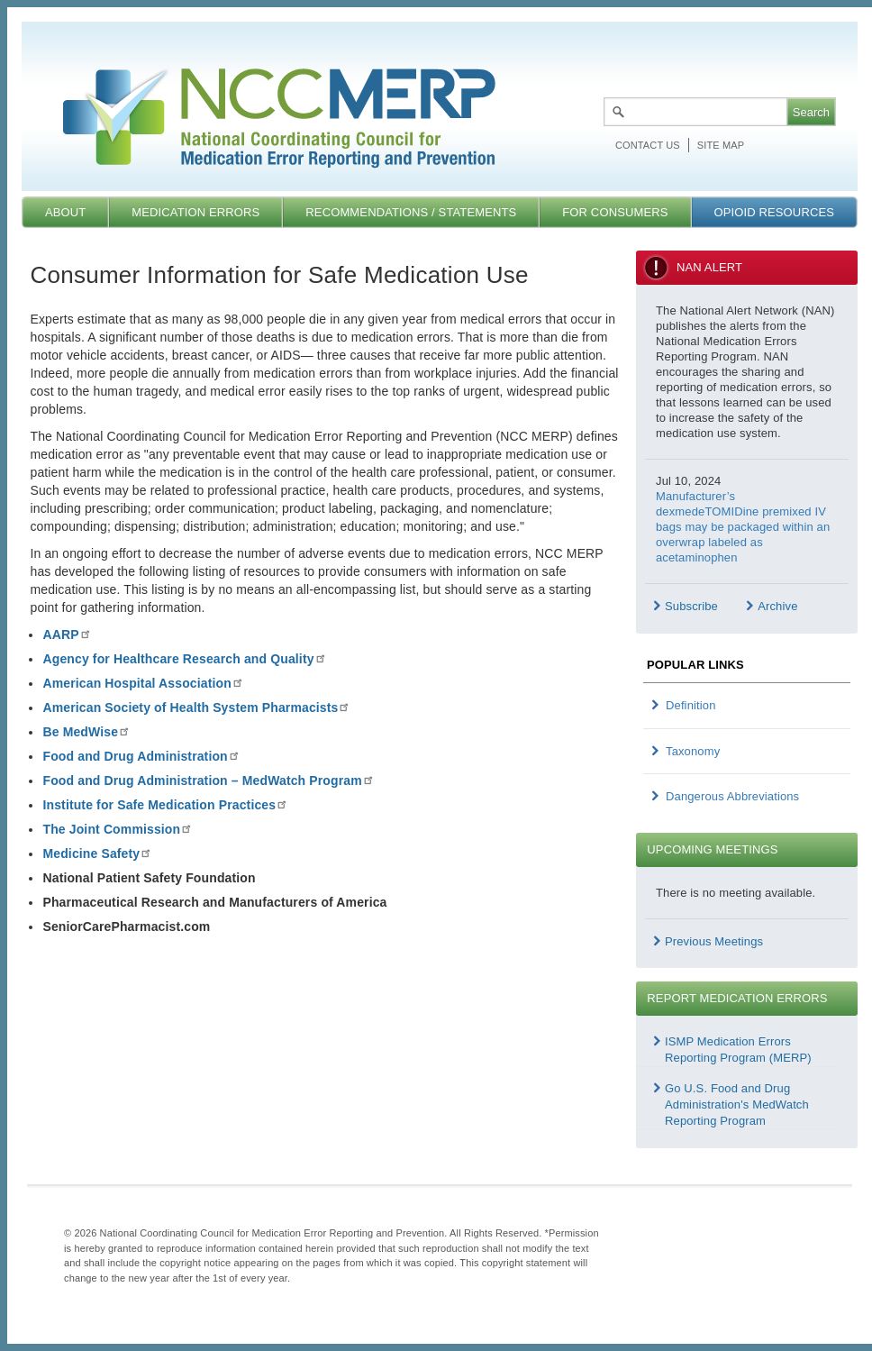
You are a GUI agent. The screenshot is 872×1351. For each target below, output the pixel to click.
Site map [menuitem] (720, 145)
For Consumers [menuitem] (615, 212)
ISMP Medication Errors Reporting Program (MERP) (738, 1049)
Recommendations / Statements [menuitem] (410, 212)
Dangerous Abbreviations (732, 796)
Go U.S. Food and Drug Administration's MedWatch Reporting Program (737, 1104)
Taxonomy (693, 751)
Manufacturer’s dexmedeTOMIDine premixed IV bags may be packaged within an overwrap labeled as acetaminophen (743, 526)
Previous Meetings (714, 941)
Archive (777, 606)
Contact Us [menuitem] (647, 145)
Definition (691, 705)
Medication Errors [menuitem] (195, 212)
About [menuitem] (65, 212)
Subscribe (691, 606)
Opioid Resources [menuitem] (773, 212)
